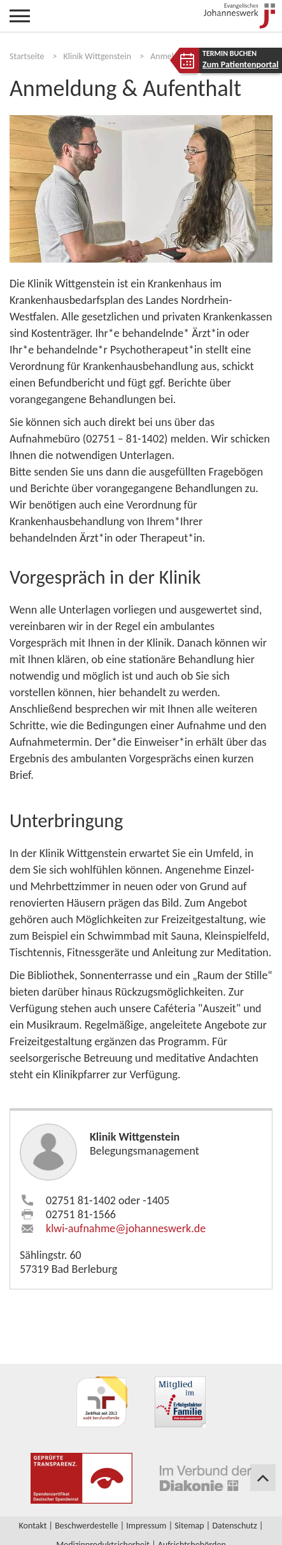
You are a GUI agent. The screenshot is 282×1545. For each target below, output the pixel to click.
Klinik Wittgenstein (98, 56)
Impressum (146, 1525)
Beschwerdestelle (86, 1525)
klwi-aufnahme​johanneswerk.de (126, 1228)
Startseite (27, 56)
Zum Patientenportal (240, 64)
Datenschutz (234, 1525)
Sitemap (189, 1525)
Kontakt (33, 1525)
